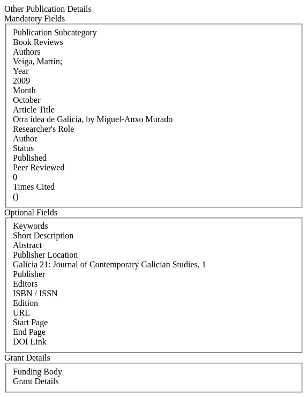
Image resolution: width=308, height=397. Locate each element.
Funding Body (37, 371)
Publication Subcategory (55, 32)
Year (20, 71)
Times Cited (34, 186)
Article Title (34, 109)
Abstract (27, 245)
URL (21, 312)
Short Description (43, 235)
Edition (25, 303)
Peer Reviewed (38, 167)
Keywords (30, 225)
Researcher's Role (43, 128)
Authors (27, 51)
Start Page (30, 322)
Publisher (29, 274)
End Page (29, 331)
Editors (25, 283)
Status (23, 148)
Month (24, 90)
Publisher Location (45, 254)
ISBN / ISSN (35, 293)
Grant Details (36, 381)
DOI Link (30, 341)
